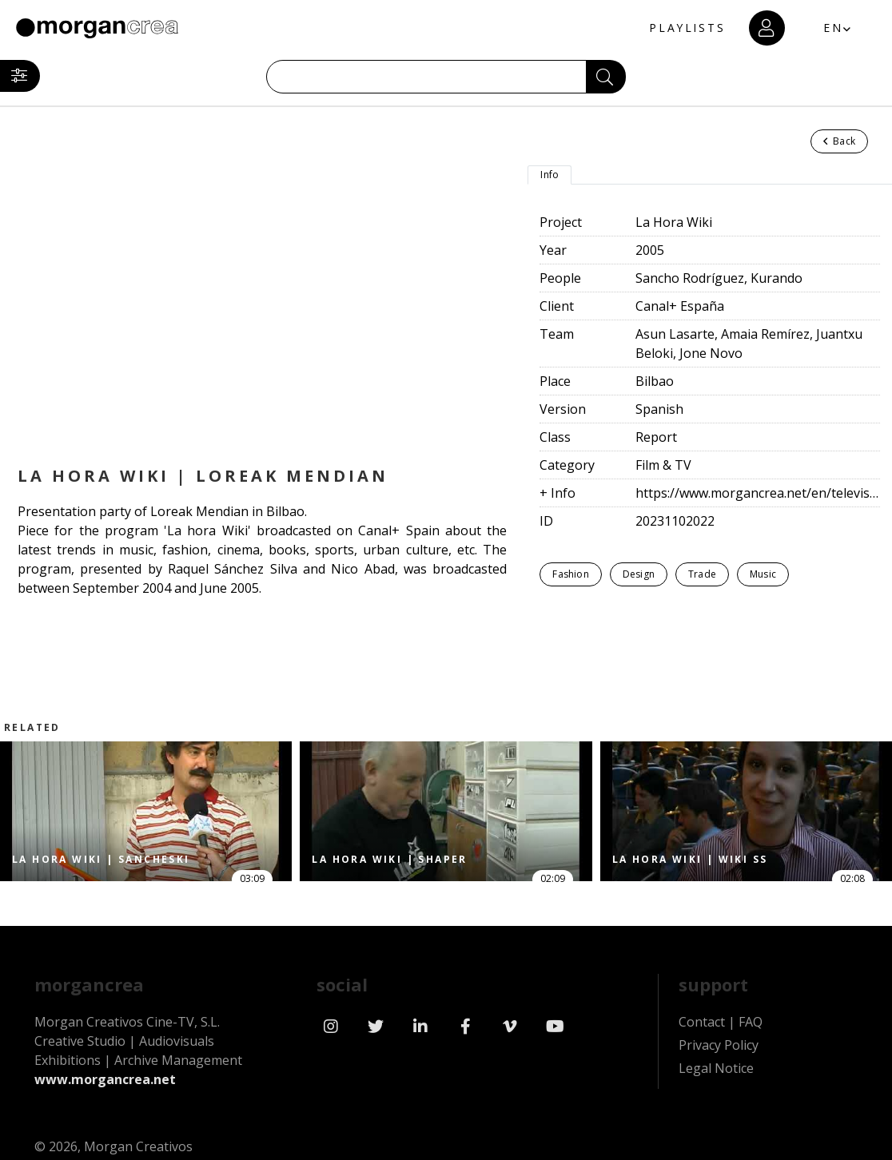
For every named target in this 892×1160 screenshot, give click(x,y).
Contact (702, 1022)
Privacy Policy (719, 1045)
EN (832, 27)
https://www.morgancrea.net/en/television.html (757, 493)
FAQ (751, 1022)
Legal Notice (716, 1068)
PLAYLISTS (685, 28)
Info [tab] (549, 174)
